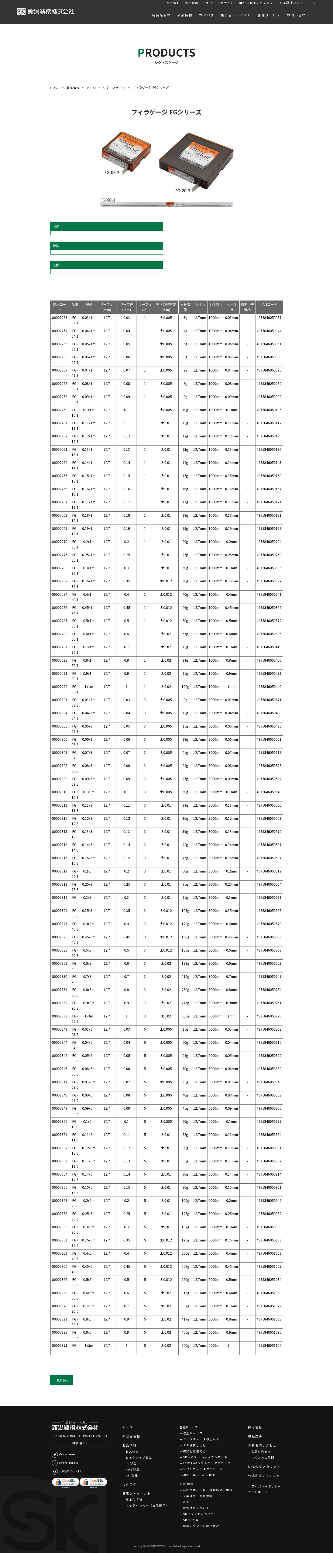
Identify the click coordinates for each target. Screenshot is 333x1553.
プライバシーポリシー (264, 1486)
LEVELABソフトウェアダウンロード (210, 1463)
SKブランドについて (198, 1514)
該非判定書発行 (194, 1451)
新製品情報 (131, 1436)
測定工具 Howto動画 (199, 1475)
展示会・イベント (137, 1493)
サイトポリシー (259, 1492)
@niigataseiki (63, 1455)
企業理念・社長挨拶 (198, 1496)
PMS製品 (133, 1469)
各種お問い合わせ (262, 1445)
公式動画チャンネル (256, 3)
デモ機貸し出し (194, 1445)
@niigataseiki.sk (65, 1463)
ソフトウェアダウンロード (203, 1469)
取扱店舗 (255, 1436)
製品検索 (132, 1452)
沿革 (186, 1502)
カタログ (130, 1484)
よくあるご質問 (263, 1458)
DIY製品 (132, 1475)
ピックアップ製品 (139, 1458)
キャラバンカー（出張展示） (147, 1505)
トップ (128, 1427)
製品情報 (130, 1445)
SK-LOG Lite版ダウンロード (205, 1457)
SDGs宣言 (191, 1520)
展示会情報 (134, 1499)
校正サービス (193, 1433)
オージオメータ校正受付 (201, 1439)
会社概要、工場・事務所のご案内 (208, 1490)
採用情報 (191, 3)
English (299, 3)
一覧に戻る (61, 1380)
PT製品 (131, 1463)
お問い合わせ (79, 1443)
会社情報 (173, 3)
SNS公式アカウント (219, 3)
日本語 (285, 3)
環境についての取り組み (201, 1526)
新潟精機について (196, 1508)
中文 (313, 3)
